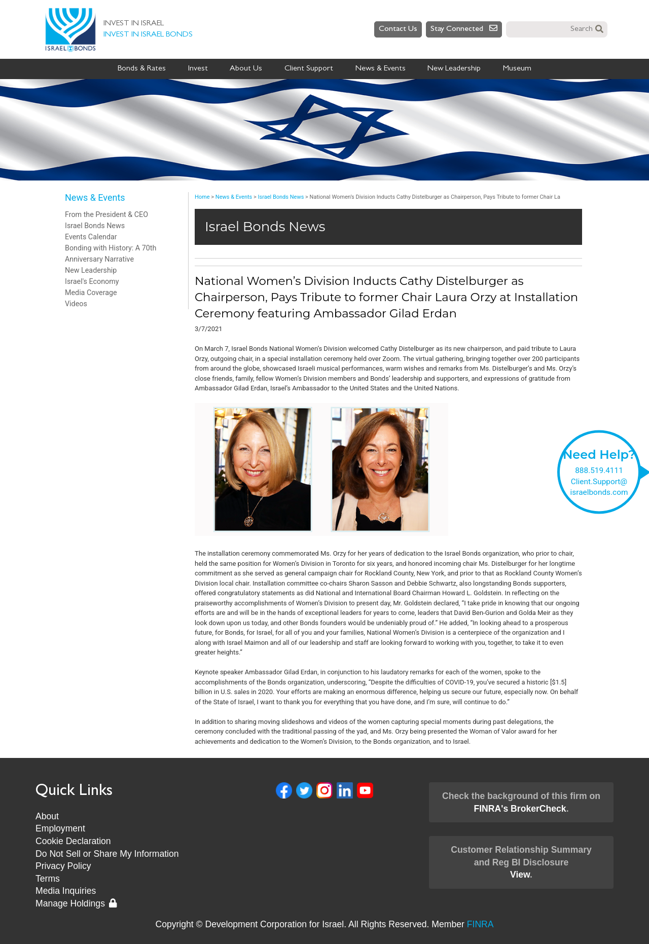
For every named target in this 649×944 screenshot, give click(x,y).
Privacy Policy (63, 866)
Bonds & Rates (142, 69)
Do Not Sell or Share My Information (107, 854)
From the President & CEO (106, 214)
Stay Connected (463, 28)
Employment (60, 828)
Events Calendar (91, 237)
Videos (76, 304)
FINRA (480, 924)
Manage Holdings (76, 903)
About (47, 816)
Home (202, 197)
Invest (198, 69)
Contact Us (398, 29)
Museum (517, 69)
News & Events (380, 69)
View (520, 874)
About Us (246, 69)
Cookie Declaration (73, 841)
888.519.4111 (599, 470)
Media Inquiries (65, 891)
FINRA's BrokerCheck (520, 809)
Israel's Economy (92, 281)
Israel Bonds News (95, 226)
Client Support (308, 69)
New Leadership (454, 69)
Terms (47, 879)
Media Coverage (91, 292)
